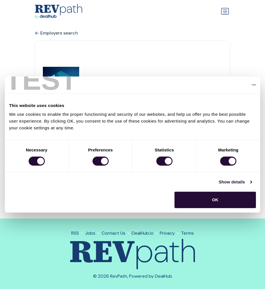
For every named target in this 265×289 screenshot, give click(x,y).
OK (215, 199)
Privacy (167, 233)
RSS (75, 233)
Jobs (90, 233)
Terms (187, 233)
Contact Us (113, 233)
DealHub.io (142, 233)
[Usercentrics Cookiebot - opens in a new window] (231, 85)
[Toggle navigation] (225, 11)
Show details (232, 181)
